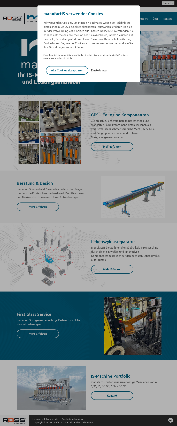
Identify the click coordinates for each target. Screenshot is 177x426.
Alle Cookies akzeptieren (67, 70)
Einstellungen (99, 70)
